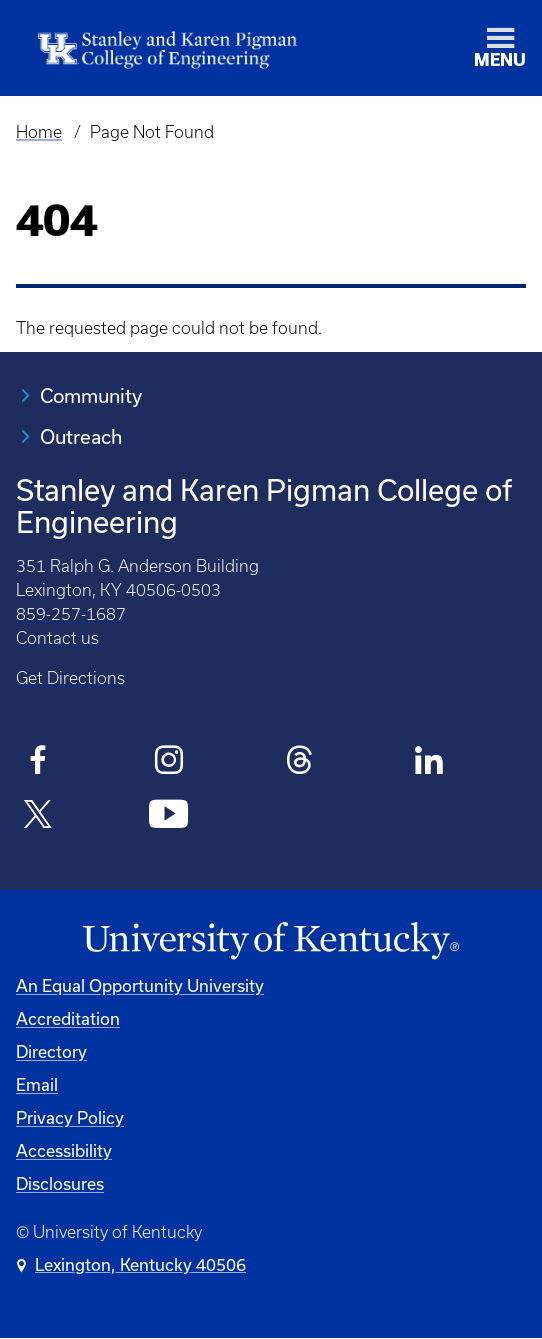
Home (39, 132)
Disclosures (60, 1183)
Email (37, 1084)
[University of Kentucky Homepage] (271, 941)
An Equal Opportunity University (140, 985)
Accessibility (64, 1150)
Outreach (81, 436)
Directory (51, 1051)
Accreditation (68, 1018)
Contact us (57, 638)
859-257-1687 (71, 614)
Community (91, 395)
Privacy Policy (70, 1117)
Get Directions (70, 678)
